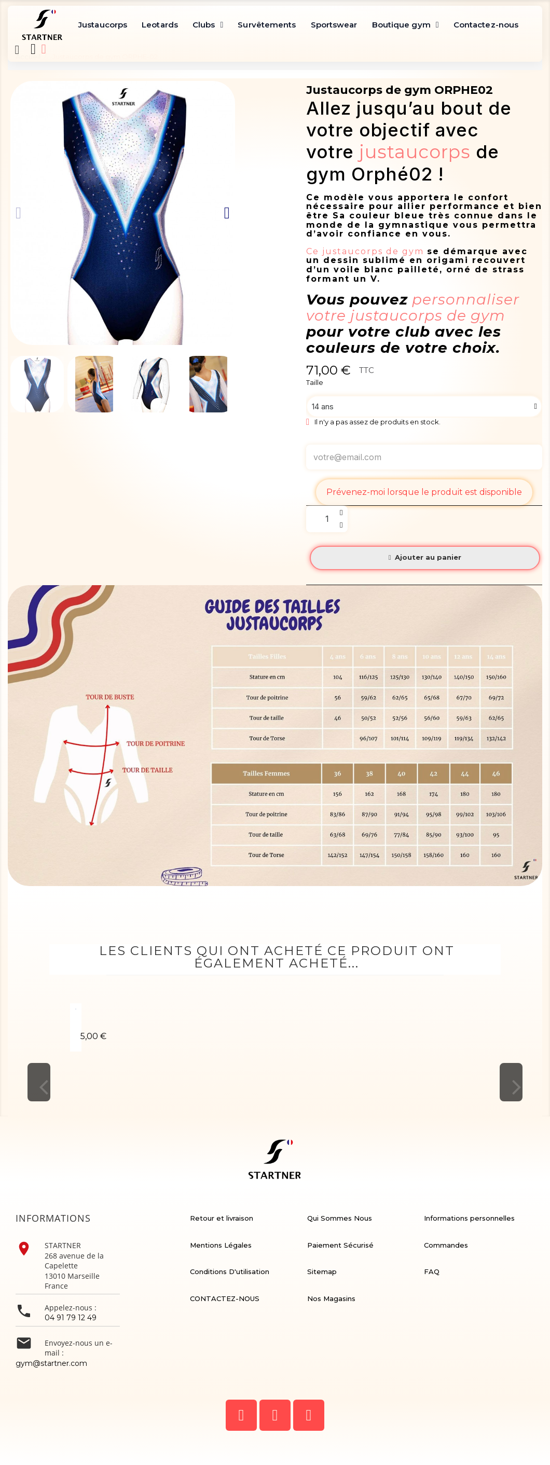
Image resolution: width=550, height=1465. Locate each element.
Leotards (160, 25)
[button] (17, 50)
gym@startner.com (51, 1363)
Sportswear (334, 25)
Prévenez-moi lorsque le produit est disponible (424, 492)
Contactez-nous (485, 25)
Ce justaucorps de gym (366, 251)
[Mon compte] (44, 49)
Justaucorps (102, 25)
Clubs (207, 25)
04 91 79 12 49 (71, 1317)
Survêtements (267, 25)
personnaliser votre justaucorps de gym (412, 307)
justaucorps (415, 152)
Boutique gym (405, 25)
